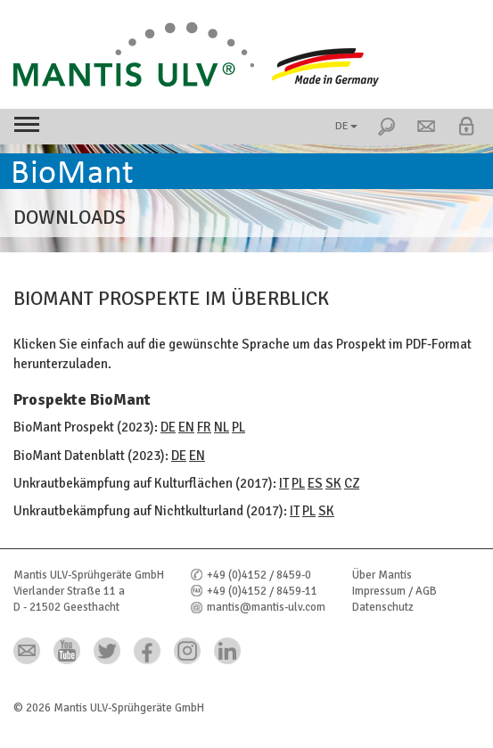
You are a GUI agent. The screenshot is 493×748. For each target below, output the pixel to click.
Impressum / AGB (394, 591)
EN (186, 427)
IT (284, 483)
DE (346, 126)
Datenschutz (383, 607)
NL (221, 427)
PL (238, 427)
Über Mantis (382, 575)
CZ (351, 483)
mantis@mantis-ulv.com (266, 607)
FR (204, 427)
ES (315, 483)
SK (333, 483)
